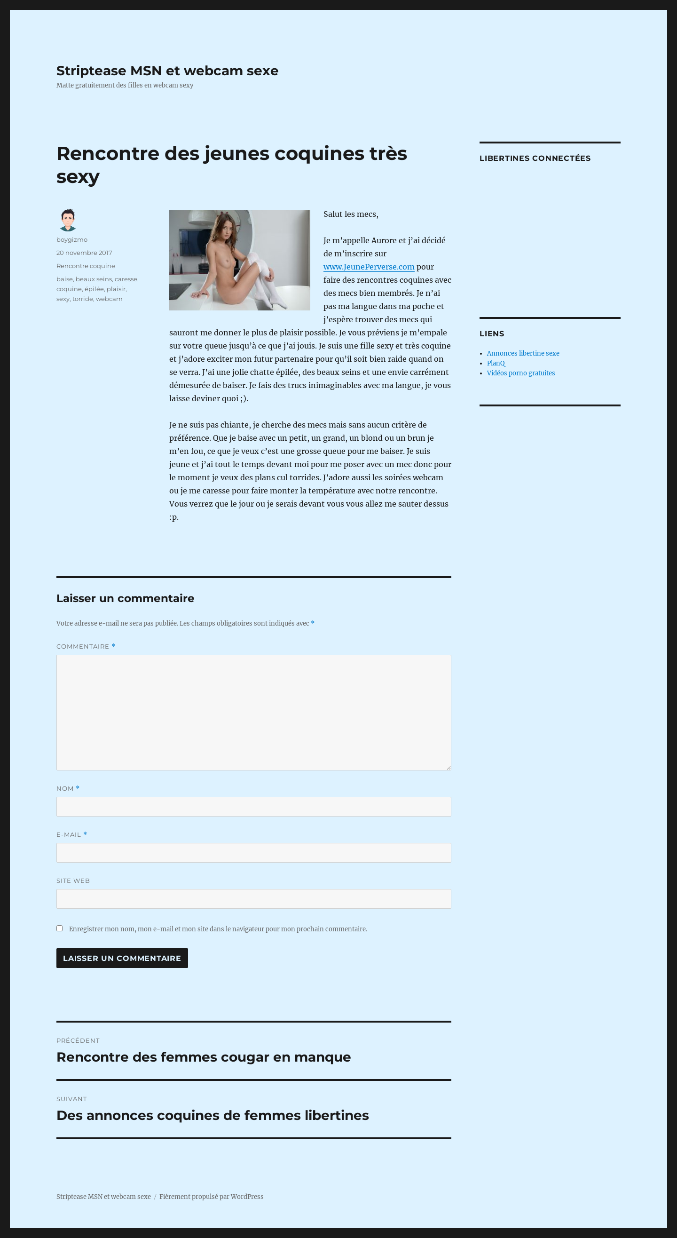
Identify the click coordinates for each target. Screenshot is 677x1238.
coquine (69, 289)
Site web (73, 880)
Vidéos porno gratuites (521, 373)
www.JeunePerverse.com (369, 266)
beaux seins (94, 279)
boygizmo (71, 239)
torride (82, 298)
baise (64, 279)
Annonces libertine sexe (523, 353)
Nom (68, 789)
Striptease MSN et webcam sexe (167, 71)
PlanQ (495, 363)
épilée (94, 289)
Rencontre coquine (85, 266)
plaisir (116, 289)
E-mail (71, 835)
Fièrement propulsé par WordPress (211, 1197)
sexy (63, 298)
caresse (126, 279)
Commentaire (86, 647)
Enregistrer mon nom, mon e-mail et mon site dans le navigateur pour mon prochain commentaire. (218, 929)
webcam (109, 298)
